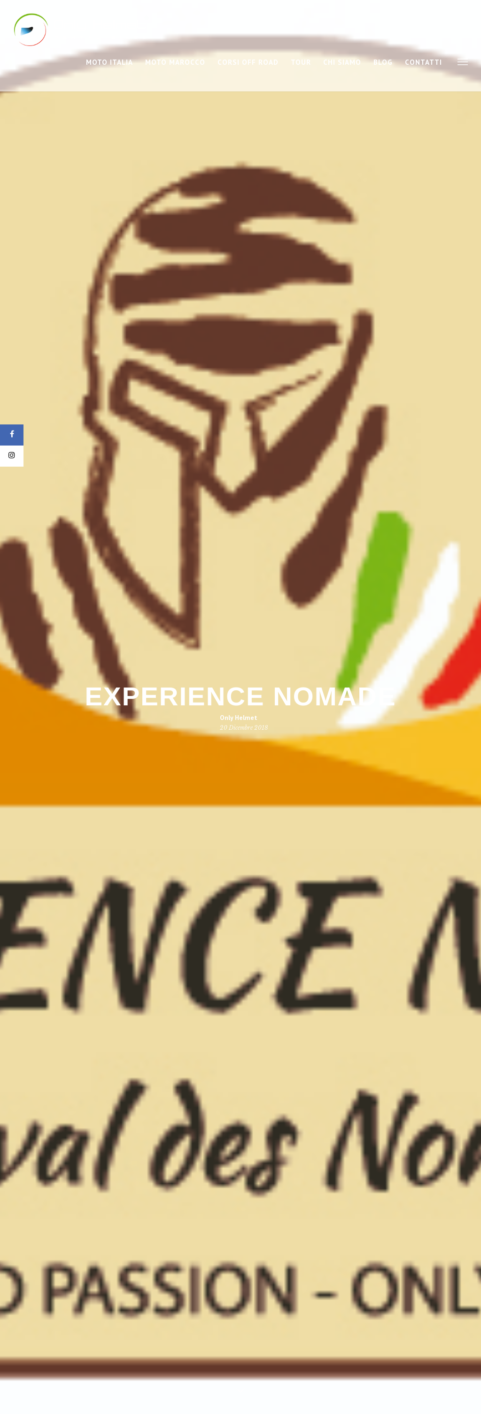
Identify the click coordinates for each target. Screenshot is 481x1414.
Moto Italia (109, 62)
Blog (383, 62)
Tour (301, 62)
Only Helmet (238, 717)
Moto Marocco (175, 62)
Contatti (423, 62)
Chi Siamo (342, 62)
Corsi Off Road (248, 62)
